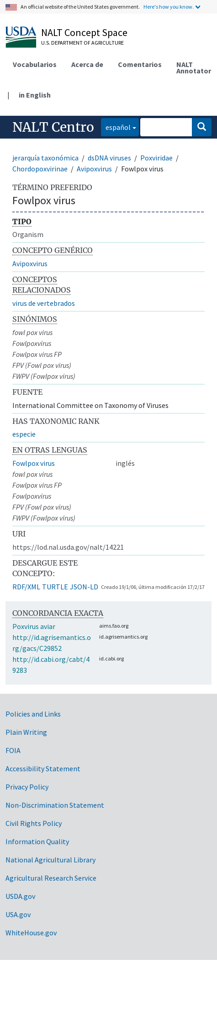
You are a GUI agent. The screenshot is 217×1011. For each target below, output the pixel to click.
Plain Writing (26, 732)
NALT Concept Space (84, 32)
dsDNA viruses (109, 157)
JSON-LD (84, 586)
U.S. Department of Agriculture (82, 42)
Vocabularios (35, 64)
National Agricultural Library (50, 859)
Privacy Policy (26, 786)
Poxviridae (156, 157)
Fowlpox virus (33, 463)
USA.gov (18, 914)
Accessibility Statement (42, 768)
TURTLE (55, 586)
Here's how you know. (168, 6)
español (116, 126)
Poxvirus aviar (33, 626)
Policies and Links (33, 713)
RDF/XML (26, 586)
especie (24, 433)
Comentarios (140, 64)
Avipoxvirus (94, 168)
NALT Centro (53, 127)
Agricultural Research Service (50, 877)
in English (35, 94)
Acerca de (87, 64)
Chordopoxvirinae (40, 168)
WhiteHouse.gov (31, 932)
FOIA (13, 750)
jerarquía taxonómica (45, 157)
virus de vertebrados (43, 303)
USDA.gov (20, 896)
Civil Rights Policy (33, 823)
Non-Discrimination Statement (54, 805)
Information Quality (37, 841)
